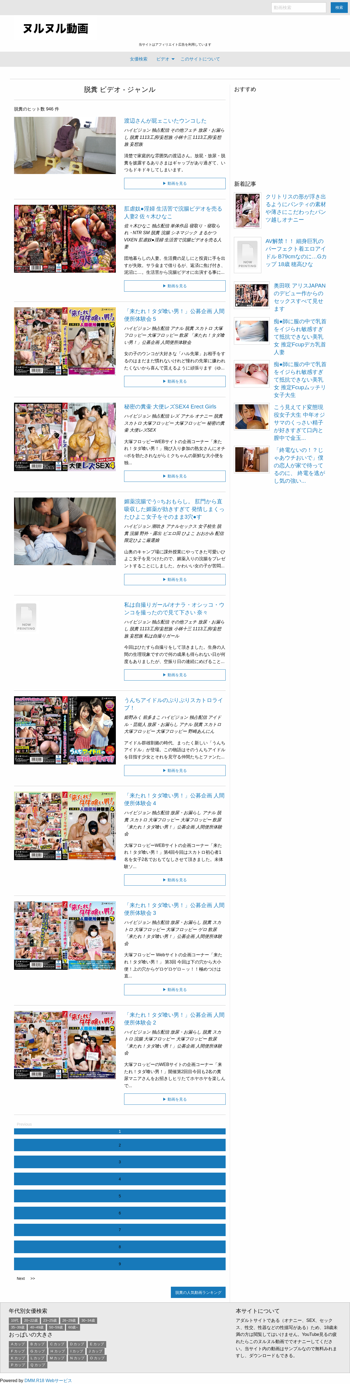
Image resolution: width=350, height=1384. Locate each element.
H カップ (58, 1351)
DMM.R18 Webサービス (48, 1380)
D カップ (77, 1344)
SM (146, 232)
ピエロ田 (172, 533)
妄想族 (136, 144)
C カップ (57, 1344)
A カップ (18, 1344)
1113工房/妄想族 (156, 137)
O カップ (97, 1358)
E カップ (97, 1344)
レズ (174, 416)
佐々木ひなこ (137, 225)
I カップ (76, 1351)
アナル (177, 328)
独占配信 (160, 130)
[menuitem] (138, 59)
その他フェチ (183, 130)
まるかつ (207, 232)
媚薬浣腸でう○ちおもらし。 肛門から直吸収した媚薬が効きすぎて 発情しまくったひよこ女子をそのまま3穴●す (174, 509)
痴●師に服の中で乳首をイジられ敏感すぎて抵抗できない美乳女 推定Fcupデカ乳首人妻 (300, 336)
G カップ (38, 1351)
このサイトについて (200, 59)
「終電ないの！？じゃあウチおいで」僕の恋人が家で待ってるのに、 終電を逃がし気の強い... (299, 465)
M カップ (57, 1358)
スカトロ (203, 328)
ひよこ (188, 533)
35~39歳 (17, 1327)
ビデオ (162, 59)
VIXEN (130, 239)
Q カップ (38, 1365)
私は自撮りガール (161, 636)
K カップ (18, 1358)
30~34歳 (88, 1320)
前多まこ (151, 717)
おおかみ (205, 533)
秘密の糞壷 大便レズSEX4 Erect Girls (170, 407)
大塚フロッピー (162, 335)
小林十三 (183, 137)
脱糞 (91, 89)
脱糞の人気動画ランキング (198, 1292)
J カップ (95, 1351)
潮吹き (158, 526)
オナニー (203, 416)
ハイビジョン (137, 130)
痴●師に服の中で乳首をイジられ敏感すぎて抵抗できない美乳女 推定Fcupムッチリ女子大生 (300, 379)
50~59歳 (56, 1327)
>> (33, 1278)
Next (21, 1278)
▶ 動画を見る (175, 183)
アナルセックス (181, 526)
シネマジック (184, 232)
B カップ (38, 1344)
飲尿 (183, 335)
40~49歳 (36, 1327)
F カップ (18, 1351)
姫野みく (133, 717)
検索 (339, 7)
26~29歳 (69, 1320)
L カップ (37, 1358)
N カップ (77, 1358)
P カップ (18, 1365)
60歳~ (73, 1327)
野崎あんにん (201, 731)
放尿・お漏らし (162, 724)
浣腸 (165, 232)
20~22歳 (31, 1320)
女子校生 (207, 526)
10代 (14, 1320)
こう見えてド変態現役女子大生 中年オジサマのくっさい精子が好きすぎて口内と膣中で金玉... (299, 422)
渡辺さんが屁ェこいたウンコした (165, 121)
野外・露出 (151, 533)
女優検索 (138, 59)
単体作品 (179, 225)
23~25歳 (50, 1320)
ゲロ (202, 929)
